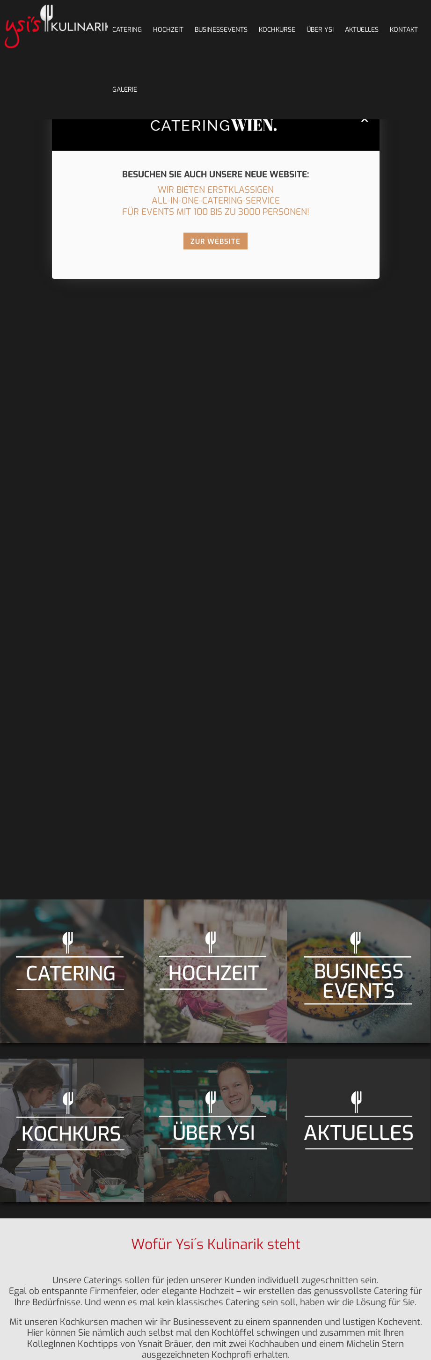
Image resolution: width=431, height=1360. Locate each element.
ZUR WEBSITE (215, 241)
